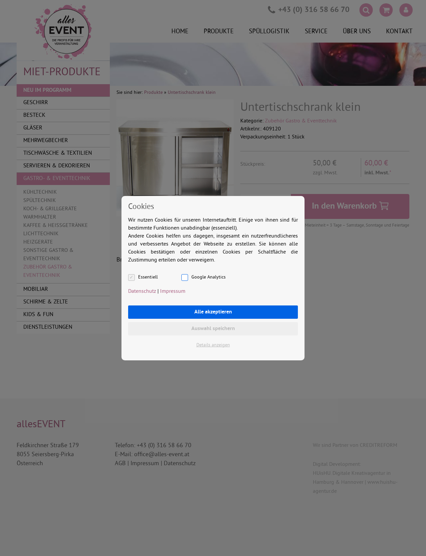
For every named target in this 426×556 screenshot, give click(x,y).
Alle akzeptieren (213, 312)
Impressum (172, 291)
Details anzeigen (213, 345)
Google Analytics (208, 277)
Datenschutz (142, 291)
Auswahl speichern (213, 328)
